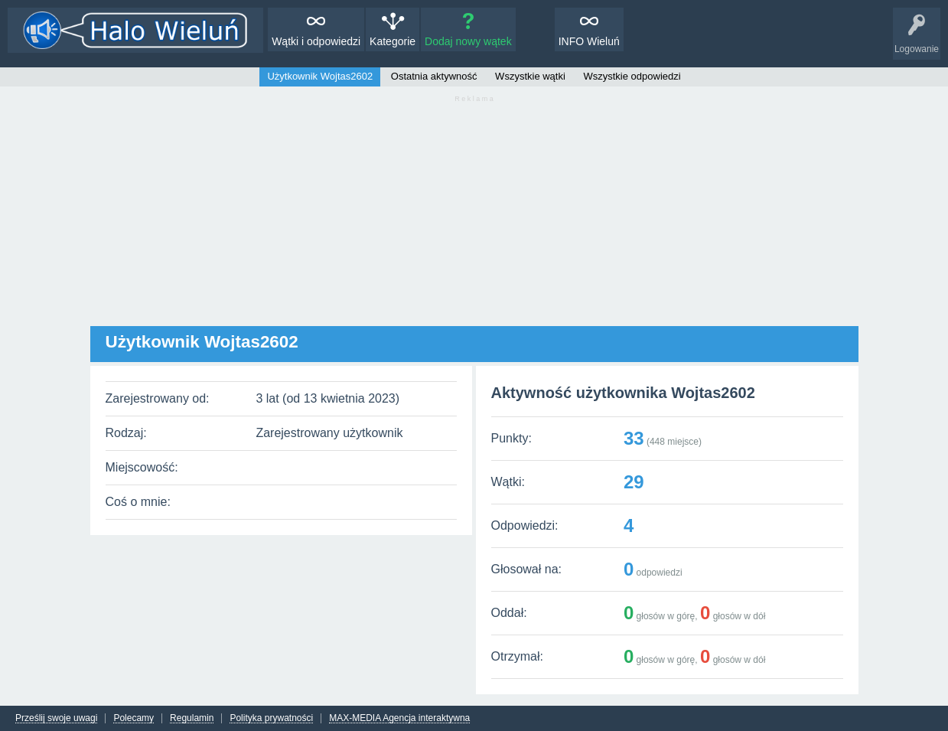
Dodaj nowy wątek (468, 41)
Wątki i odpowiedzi (316, 41)
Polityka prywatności (271, 718)
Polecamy (133, 718)
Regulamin (191, 718)
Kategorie (392, 41)
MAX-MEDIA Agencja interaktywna (399, 718)
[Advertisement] (474, 219)
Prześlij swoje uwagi (56, 718)
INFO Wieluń (589, 41)
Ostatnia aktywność (434, 76)
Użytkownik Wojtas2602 (320, 76)
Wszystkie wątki (530, 76)
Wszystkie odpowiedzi (631, 76)
